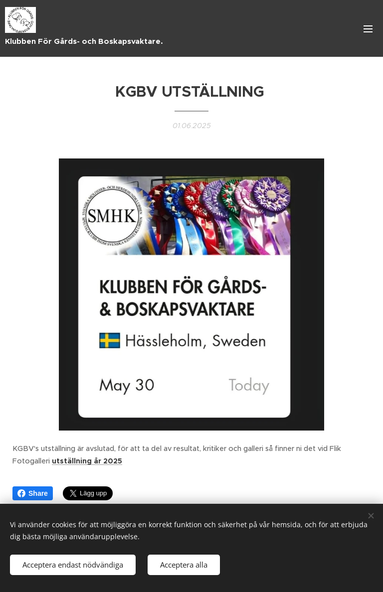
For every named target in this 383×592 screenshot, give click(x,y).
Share (32, 493)
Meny (368, 28)
